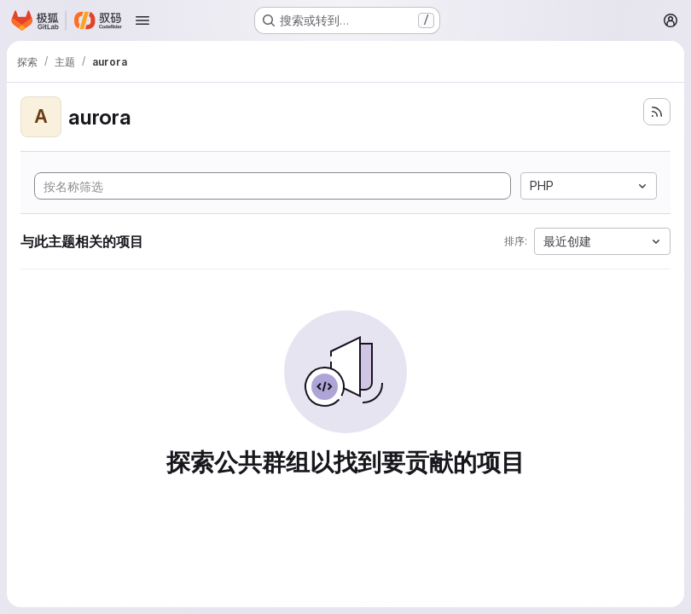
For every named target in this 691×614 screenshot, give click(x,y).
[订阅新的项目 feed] (657, 111)
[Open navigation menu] (142, 20)
